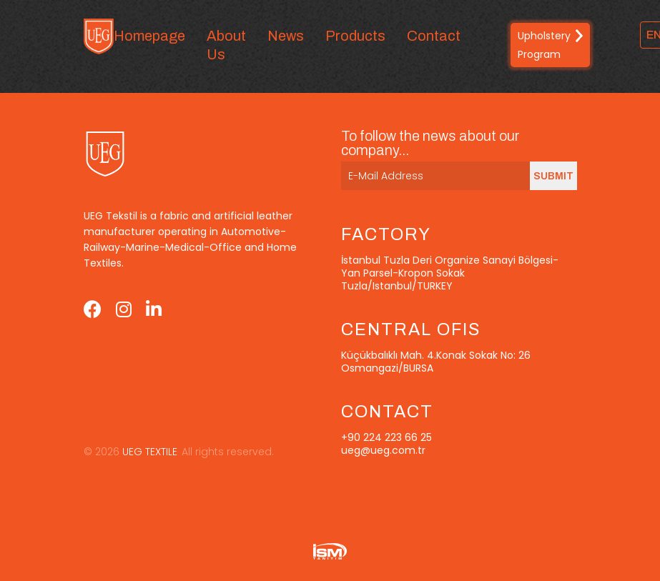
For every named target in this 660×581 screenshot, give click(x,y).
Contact (433, 36)
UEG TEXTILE (148, 452)
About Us (226, 45)
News (285, 36)
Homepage (149, 36)
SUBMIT (553, 176)
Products (355, 36)
